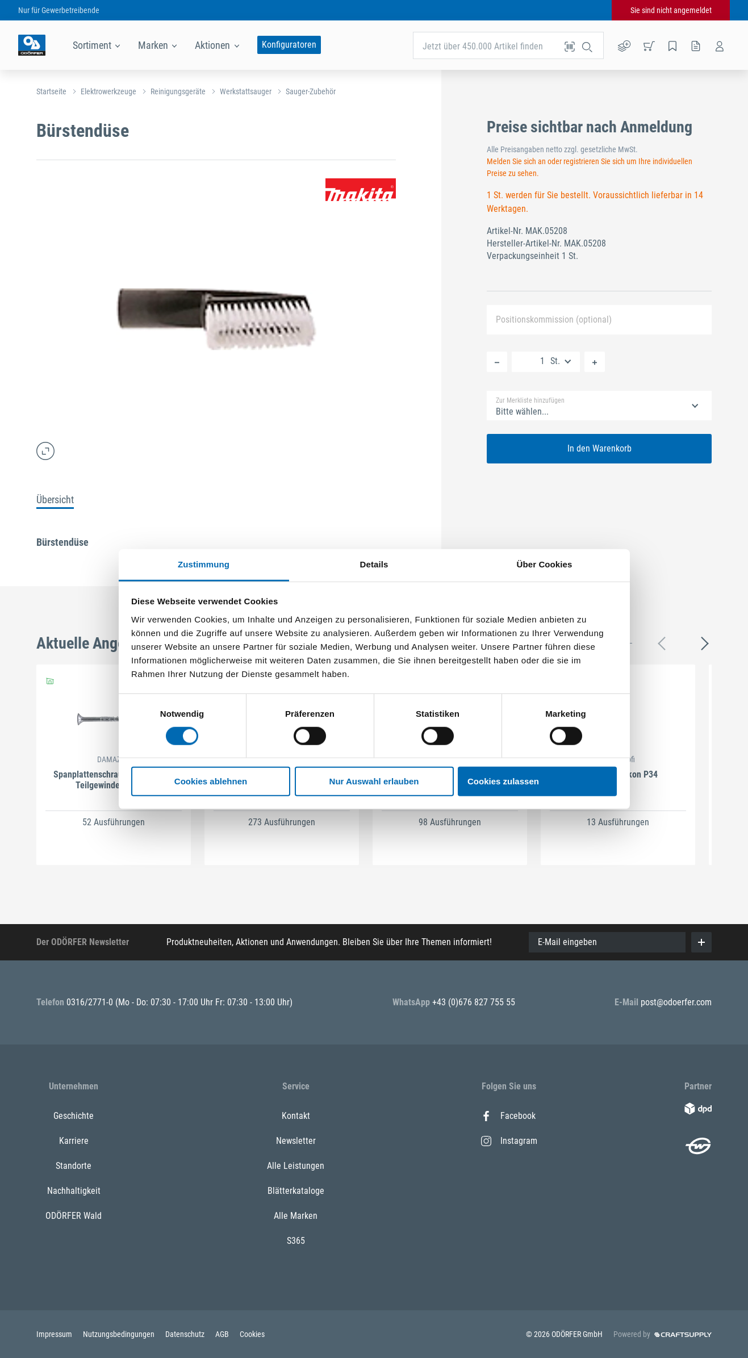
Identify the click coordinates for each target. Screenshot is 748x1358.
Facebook (508, 1115)
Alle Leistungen (295, 1165)
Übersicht (55, 499)
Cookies (252, 1334)
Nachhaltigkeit (74, 1190)
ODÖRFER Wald (73, 1215)
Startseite (51, 91)
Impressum (55, 1334)
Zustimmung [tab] (203, 564)
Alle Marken (295, 1215)
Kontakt (296, 1115)
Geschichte (73, 1115)
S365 (296, 1240)
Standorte (73, 1165)
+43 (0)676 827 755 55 (473, 1002)
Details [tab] (374, 564)
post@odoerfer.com (676, 1002)
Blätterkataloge (296, 1190)
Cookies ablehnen (210, 781)
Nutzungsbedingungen (119, 1334)
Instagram (509, 1140)
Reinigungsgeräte (178, 91)
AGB (223, 1334)
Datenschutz (185, 1334)
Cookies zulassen (503, 781)
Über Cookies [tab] (545, 564)
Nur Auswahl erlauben (374, 781)
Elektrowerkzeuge (108, 91)
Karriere (74, 1140)
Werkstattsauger (245, 91)
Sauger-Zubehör (311, 91)
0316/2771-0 (90, 1002)
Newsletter (296, 1140)
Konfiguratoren (289, 44)
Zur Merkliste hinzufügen (530, 400)
